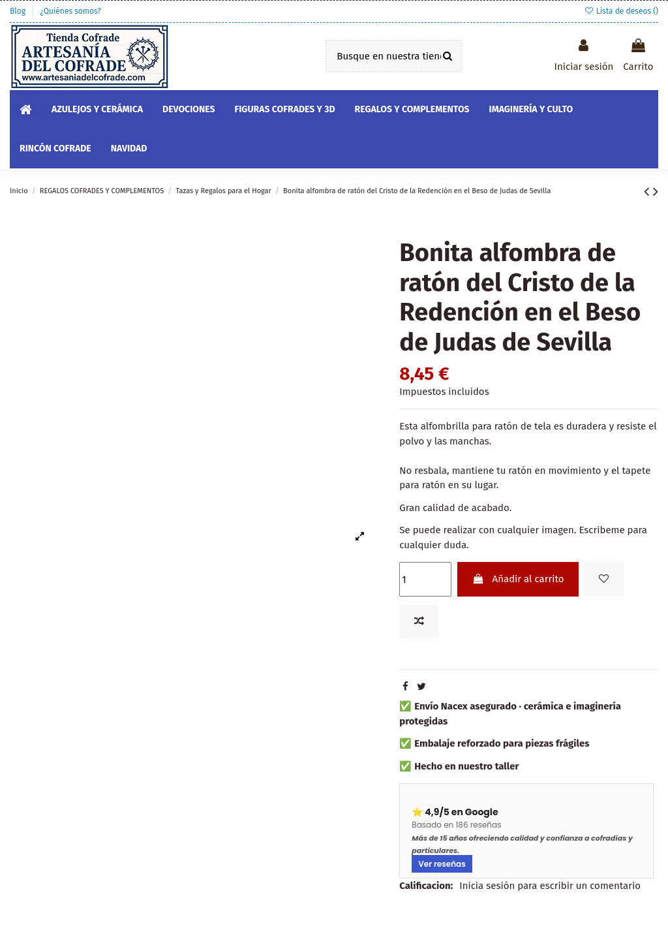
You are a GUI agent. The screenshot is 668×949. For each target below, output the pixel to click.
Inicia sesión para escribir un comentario (550, 886)
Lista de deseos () (621, 11)
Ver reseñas (441, 863)
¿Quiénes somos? (70, 11)
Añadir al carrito (518, 579)
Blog (18, 11)
